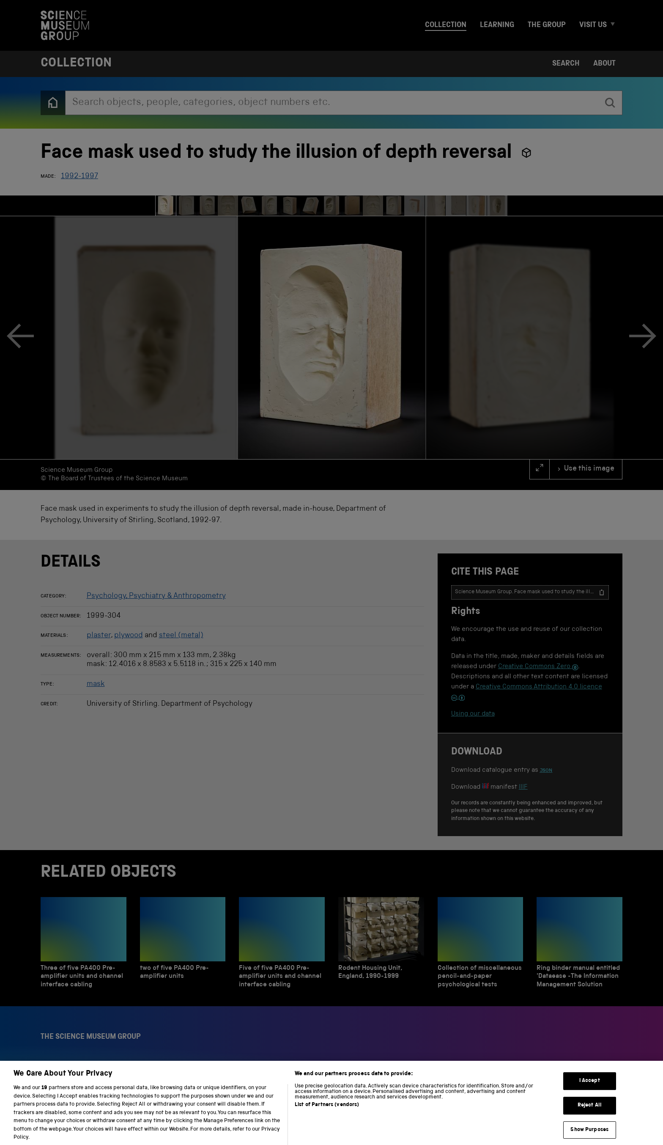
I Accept (589, 1087)
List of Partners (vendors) (327, 1112)
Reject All (590, 1112)
